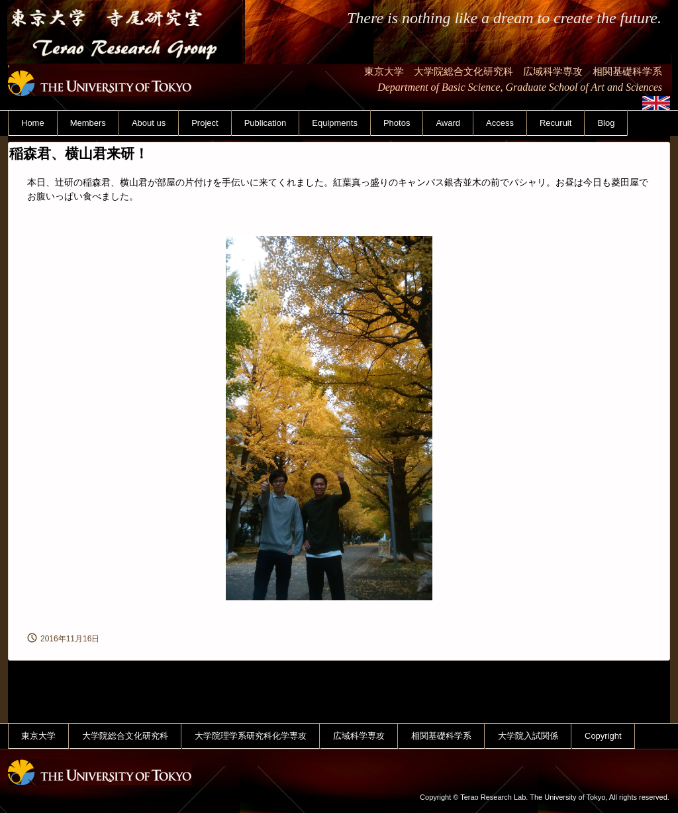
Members (88, 123)
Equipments (335, 123)
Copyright (603, 736)
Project (204, 123)
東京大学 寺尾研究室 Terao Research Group (126, 72)
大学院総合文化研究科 (125, 736)
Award (448, 123)
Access (500, 123)
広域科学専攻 (359, 736)
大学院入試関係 (528, 736)
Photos (396, 123)
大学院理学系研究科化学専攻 (251, 736)
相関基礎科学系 (441, 736)
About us (149, 123)
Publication (265, 123)
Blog (605, 123)
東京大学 (38, 736)
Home (32, 123)
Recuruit (555, 123)
